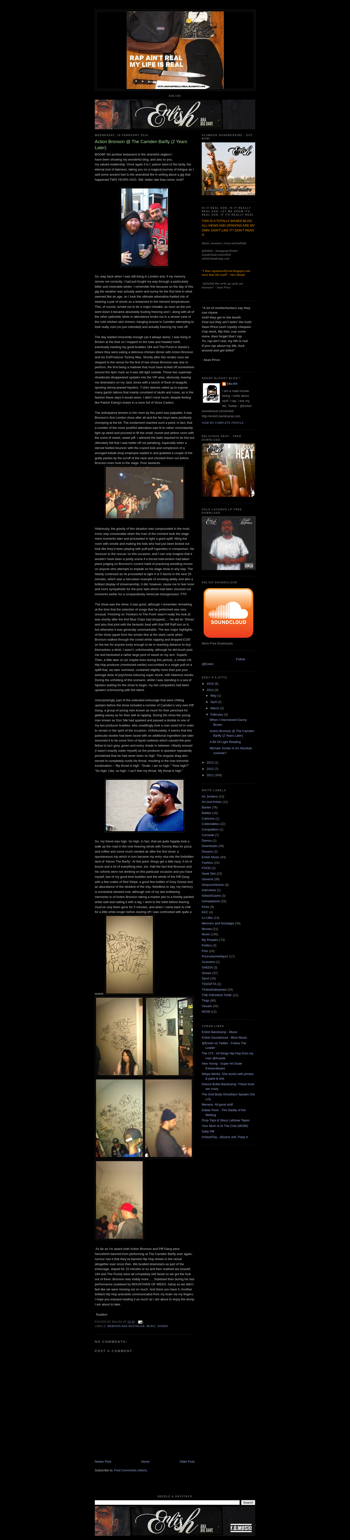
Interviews (209, 890)
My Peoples (210, 940)
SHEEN (207, 967)
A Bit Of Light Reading (225, 742)
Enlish (232, 384)
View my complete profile (223, 423)
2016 (211, 683)
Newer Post (103, 1461)
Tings (205, 1000)
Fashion (207, 862)
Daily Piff (208, 1131)
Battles (206, 813)
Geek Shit (209, 873)
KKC (205, 912)
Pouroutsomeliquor (215, 956)
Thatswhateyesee (214, 989)
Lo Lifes (207, 918)
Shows (163, 1326)
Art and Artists (211, 802)
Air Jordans (210, 796)
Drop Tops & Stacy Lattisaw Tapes (226, 1120)
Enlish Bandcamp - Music (219, 1032)
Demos (207, 840)
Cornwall (208, 835)
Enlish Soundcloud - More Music (224, 1037)
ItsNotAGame (211, 895)
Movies (207, 929)
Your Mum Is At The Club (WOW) (225, 1126)
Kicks (205, 907)
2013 (211, 762)
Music (151, 1326)
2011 (211, 775)
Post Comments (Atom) (130, 1470)
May (213, 695)
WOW (206, 1011)
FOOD (206, 868)
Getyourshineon (213, 885)
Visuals (207, 1006)
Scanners (208, 962)
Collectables (210, 824)
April (214, 702)
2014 (211, 690)
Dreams (207, 851)
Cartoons (208, 818)
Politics (207, 945)
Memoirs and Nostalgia (126, 1326)
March (215, 708)
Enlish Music (210, 857)
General (207, 879)
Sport (205, 978)
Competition (210, 829)
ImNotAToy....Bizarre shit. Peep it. (225, 1137)
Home (145, 1461)
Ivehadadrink (211, 901)
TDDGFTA (209, 984)
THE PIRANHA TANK (217, 995)
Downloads (209, 846)
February (217, 714)
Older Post (187, 1461)
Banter (206, 807)
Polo (205, 951)
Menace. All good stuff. (218, 1104)
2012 (211, 769)
